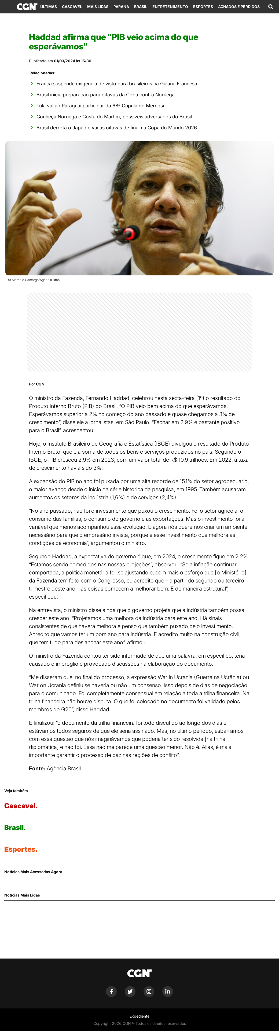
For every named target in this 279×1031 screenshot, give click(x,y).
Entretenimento (170, 6)
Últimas (48, 6)
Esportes (203, 6)
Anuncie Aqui (204, 14)
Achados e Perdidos (239, 6)
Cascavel (72, 6)
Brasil (140, 6)
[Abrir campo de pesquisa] (270, 7)
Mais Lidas (97, 6)
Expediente (139, 1016)
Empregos (92, 14)
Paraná (121, 6)
